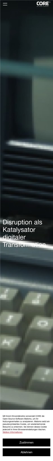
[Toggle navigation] (5, 4)
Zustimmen (26, 442)
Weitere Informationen (12, 432)
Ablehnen (26, 452)
